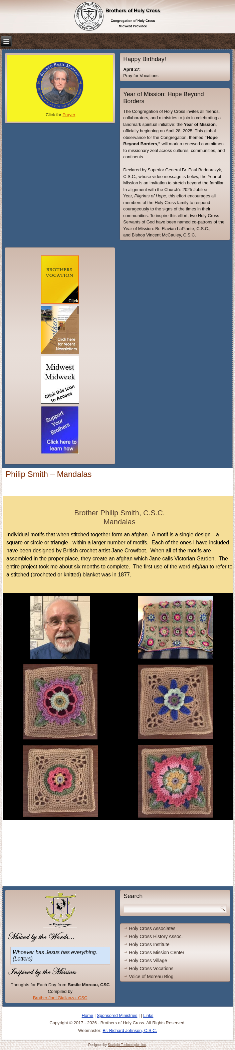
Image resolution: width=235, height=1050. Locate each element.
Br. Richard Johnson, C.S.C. (129, 1030)
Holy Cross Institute (149, 944)
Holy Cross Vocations (151, 968)
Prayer (68, 114)
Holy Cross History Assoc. (156, 936)
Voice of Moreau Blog (151, 976)
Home (87, 1015)
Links (148, 1015)
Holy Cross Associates (152, 928)
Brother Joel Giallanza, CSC (60, 997)
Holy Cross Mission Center (156, 952)
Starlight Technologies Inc (127, 1045)
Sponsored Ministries (117, 1015)
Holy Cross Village (148, 960)
